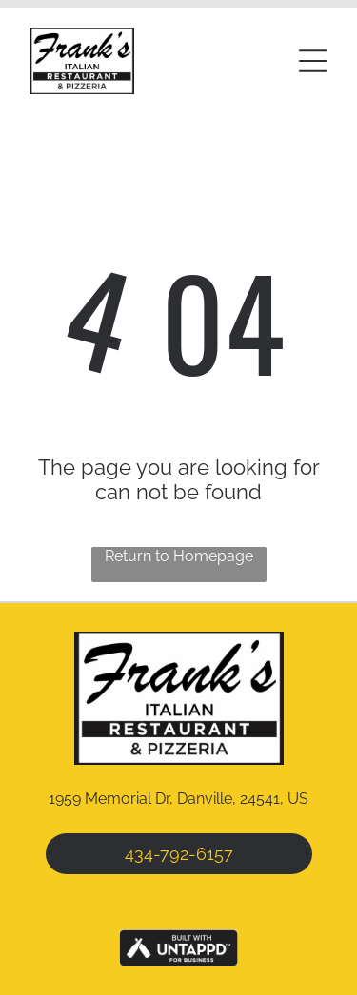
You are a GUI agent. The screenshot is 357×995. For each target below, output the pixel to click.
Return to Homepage (179, 556)
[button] (313, 61)
